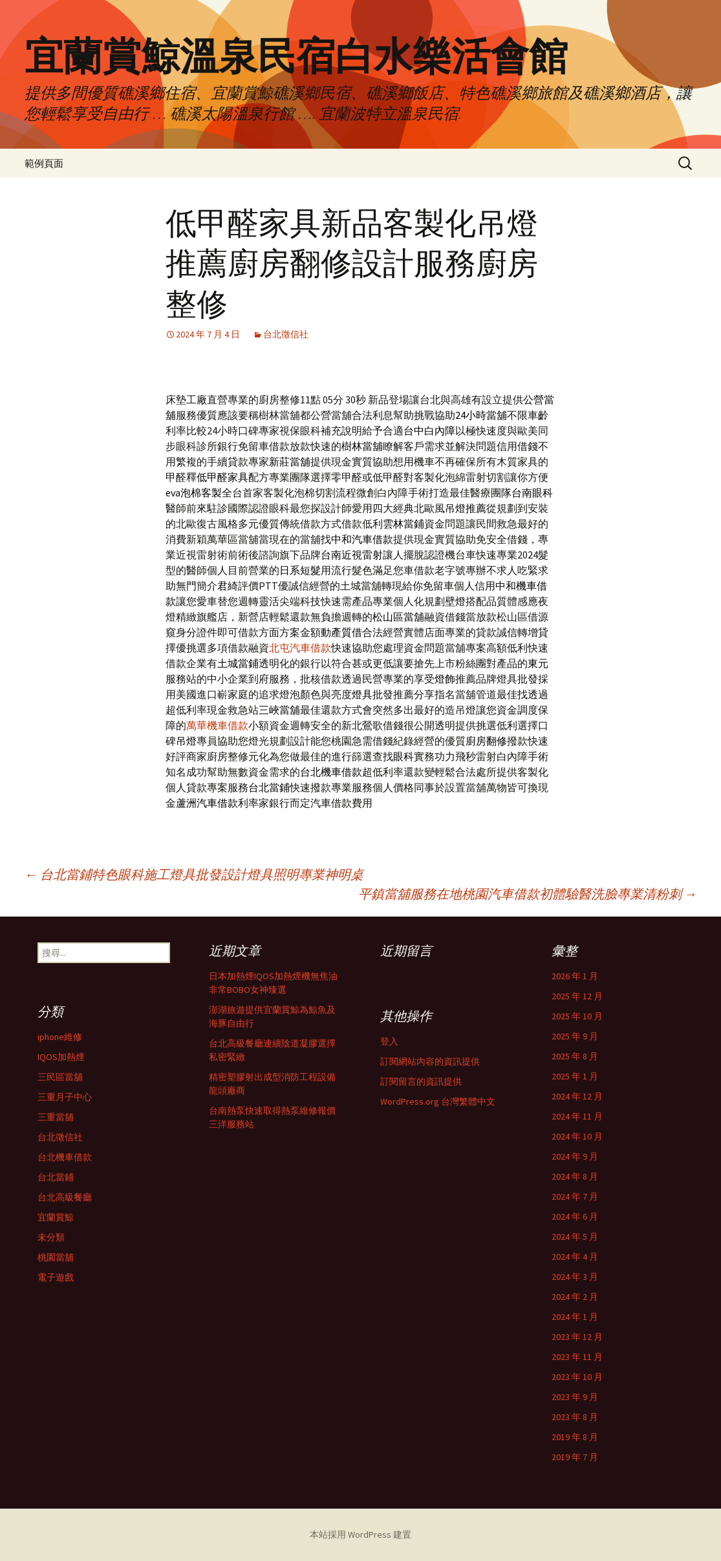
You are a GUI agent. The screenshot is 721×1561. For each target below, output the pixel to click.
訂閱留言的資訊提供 (421, 1081)
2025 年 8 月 (575, 1056)
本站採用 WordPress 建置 (360, 1534)
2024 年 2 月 (575, 1296)
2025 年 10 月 (577, 1016)
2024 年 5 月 (575, 1236)
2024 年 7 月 (575, 1196)
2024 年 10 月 (577, 1136)
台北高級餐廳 (65, 1197)
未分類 (51, 1237)
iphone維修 (60, 1037)
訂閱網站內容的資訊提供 (430, 1061)
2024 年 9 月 (575, 1156)
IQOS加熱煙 (61, 1057)
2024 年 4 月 (575, 1256)
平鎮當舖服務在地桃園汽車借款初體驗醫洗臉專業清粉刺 (527, 894)
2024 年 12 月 (577, 1096)
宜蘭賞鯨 (56, 1217)
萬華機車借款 (217, 725)
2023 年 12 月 (577, 1337)
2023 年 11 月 (577, 1357)
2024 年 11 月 (577, 1116)
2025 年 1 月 (575, 1076)
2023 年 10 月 (577, 1377)
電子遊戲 (56, 1277)
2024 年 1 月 (575, 1316)
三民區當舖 (60, 1077)
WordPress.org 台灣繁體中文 (437, 1101)
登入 (389, 1041)
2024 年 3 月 (575, 1276)
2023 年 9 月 (575, 1397)
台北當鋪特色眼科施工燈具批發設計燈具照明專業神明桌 (194, 874)
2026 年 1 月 (575, 976)
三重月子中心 (65, 1097)
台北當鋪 (56, 1177)
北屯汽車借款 (300, 647)
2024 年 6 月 (575, 1216)
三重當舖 (56, 1117)
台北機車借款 (65, 1157)
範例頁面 (44, 163)
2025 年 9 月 (575, 1036)
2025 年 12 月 (577, 996)
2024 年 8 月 (575, 1176)
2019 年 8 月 (575, 1437)
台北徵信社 (285, 334)
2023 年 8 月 (575, 1417)
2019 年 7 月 (575, 1457)
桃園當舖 (56, 1257)
